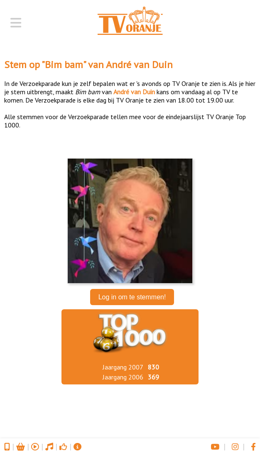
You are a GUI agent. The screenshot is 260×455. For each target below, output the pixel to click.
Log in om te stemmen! (132, 297)
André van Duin (139, 64)
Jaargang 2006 (123, 377)
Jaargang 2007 (123, 367)
